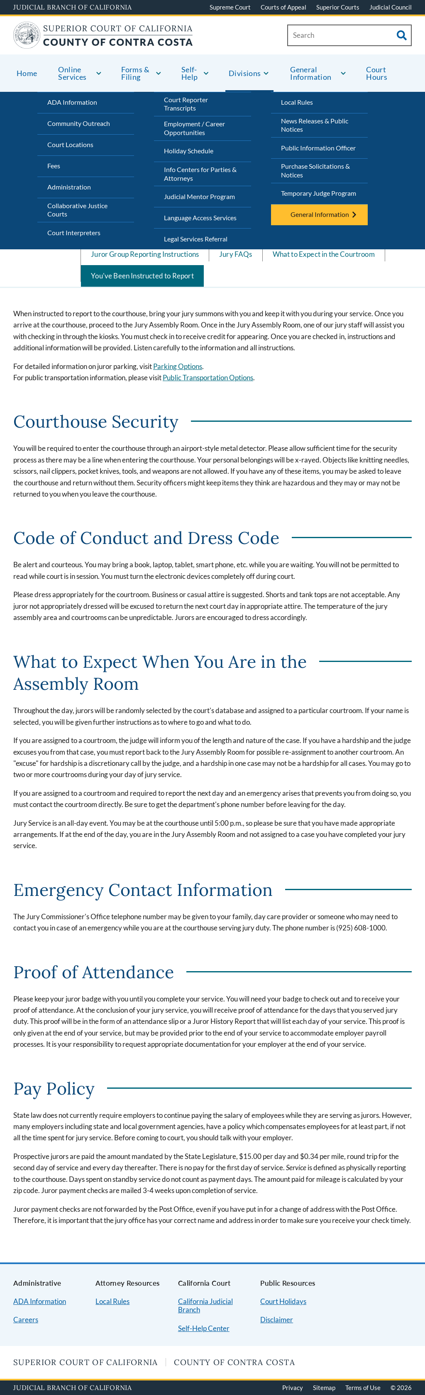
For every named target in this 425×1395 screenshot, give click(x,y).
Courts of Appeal (283, 7)
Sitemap (324, 1387)
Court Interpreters (73, 232)
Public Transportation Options (208, 377)
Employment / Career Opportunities (194, 128)
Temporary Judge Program (318, 193)
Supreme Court (230, 7)
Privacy (292, 1387)
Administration (69, 187)
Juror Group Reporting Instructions (145, 254)
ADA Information (72, 102)
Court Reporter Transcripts (186, 104)
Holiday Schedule (188, 151)
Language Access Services (200, 217)
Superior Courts (337, 7)
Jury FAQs (235, 254)
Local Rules (297, 102)
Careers (25, 1319)
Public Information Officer (318, 148)
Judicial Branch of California (72, 7)
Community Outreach (78, 123)
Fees (53, 166)
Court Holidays (283, 1301)
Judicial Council (390, 7)
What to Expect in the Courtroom (324, 254)
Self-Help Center (204, 1328)
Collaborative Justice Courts (77, 210)
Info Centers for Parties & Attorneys (200, 173)
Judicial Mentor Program (199, 196)
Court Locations (70, 144)
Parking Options (177, 366)
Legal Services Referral (195, 239)
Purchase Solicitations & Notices (315, 170)
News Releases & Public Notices (314, 125)
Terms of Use (363, 1387)
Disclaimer (276, 1319)
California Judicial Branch (205, 1305)
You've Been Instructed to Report (142, 275)
